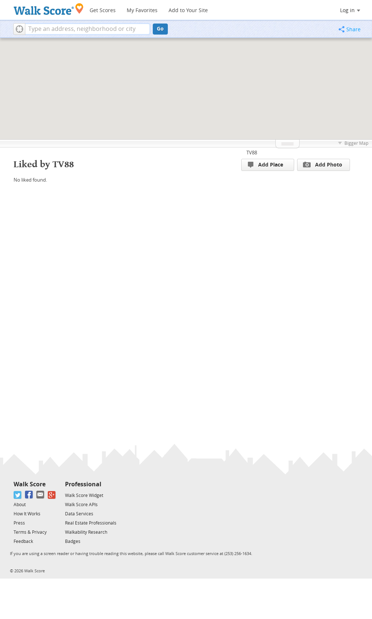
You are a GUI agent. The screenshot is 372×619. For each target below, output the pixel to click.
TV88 (251, 152)
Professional (83, 484)
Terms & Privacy (30, 532)
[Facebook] (29, 495)
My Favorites (142, 10)
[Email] (40, 495)
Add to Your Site (188, 10)
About (20, 504)
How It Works (27, 513)
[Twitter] (18, 495)
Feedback (23, 541)
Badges (72, 541)
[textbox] (87, 29)
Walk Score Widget (84, 495)
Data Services (79, 513)
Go (160, 29)
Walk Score (30, 484)
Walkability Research (86, 532)
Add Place (265, 165)
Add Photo (322, 164)
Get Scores (103, 10)
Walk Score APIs (81, 504)
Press (19, 523)
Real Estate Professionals (90, 523)
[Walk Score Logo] (49, 9)
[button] (19, 29)
